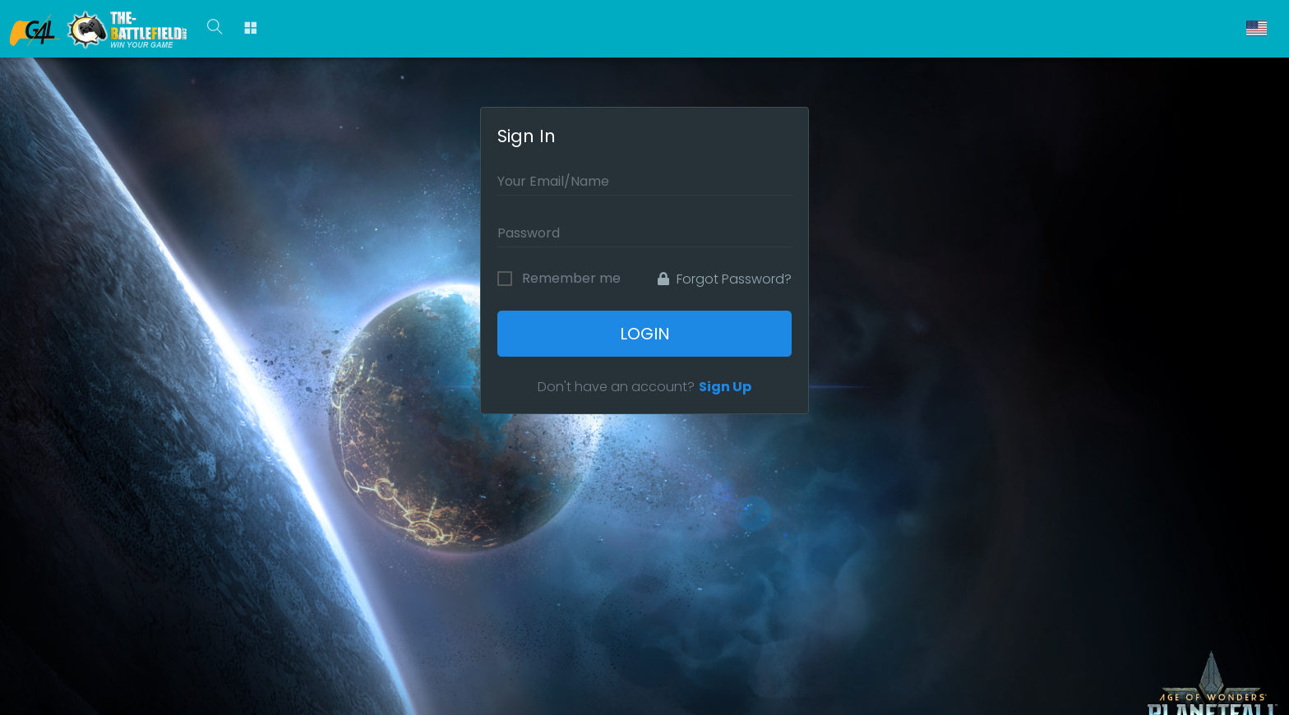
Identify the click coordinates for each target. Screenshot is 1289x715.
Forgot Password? (725, 279)
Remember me (571, 279)
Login (645, 333)
